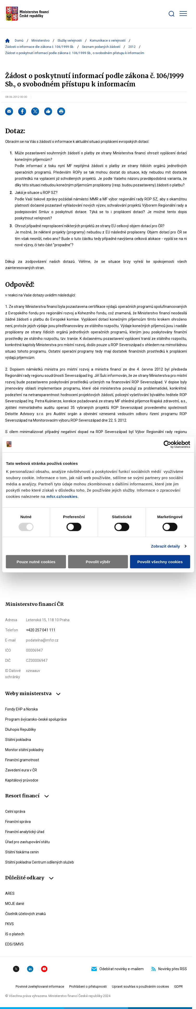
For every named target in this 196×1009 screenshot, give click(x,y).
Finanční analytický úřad (24, 832)
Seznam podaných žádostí (101, 47)
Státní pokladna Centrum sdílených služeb (39, 862)
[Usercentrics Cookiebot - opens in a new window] (167, 444)
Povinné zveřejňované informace (40, 986)
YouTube (44, 969)
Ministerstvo (40, 40)
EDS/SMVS (14, 944)
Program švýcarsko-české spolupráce (36, 719)
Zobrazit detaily (165, 546)
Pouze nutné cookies (36, 562)
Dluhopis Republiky (20, 729)
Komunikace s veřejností (107, 40)
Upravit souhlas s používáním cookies (140, 986)
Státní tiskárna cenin (22, 852)
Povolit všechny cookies (160, 562)
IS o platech (14, 934)
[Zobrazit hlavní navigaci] (183, 13)
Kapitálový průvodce (21, 780)
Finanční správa (18, 822)
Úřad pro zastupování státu (27, 842)
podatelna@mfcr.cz (42, 640)
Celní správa (15, 811)
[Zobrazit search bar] (171, 14)
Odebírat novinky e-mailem (117, 969)
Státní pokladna (18, 740)
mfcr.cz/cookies (62, 496)
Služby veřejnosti (70, 40)
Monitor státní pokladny (24, 750)
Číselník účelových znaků (25, 914)
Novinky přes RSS (169, 969)
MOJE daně (14, 904)
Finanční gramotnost (22, 760)
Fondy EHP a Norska (21, 709)
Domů (19, 41)
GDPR (178, 986)
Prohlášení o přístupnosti (88, 986)
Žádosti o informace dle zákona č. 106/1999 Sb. (39, 47)
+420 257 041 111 (40, 630)
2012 (132, 47)
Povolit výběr (98, 562)
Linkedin (30, 969)
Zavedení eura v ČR (21, 770)
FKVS (9, 924)
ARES (10, 893)
